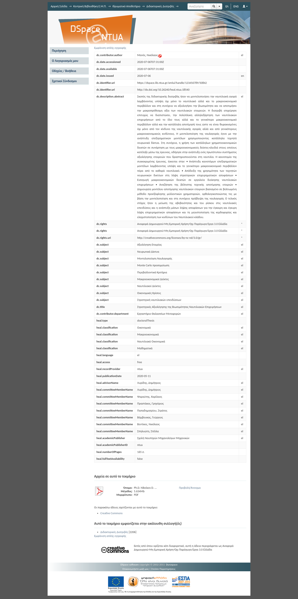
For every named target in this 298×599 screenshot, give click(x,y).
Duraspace (172, 564)
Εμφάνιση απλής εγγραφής (110, 48)
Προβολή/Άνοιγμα (190, 488)
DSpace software (129, 564)
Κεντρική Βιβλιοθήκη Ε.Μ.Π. (89, 6)
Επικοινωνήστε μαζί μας (136, 568)
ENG (236, 6)
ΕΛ (226, 6)
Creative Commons (111, 513)
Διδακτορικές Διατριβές (160, 6)
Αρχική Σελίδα (59, 6)
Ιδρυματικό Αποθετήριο (126, 6)
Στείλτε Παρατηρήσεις (163, 568)
